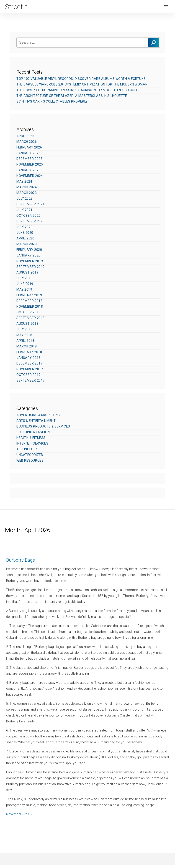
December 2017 (29, 363)
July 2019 (24, 278)
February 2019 (29, 295)
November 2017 (29, 369)
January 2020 (28, 255)
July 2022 (24, 198)
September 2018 (30, 318)
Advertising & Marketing (38, 415)
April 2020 (25, 238)
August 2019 (27, 272)
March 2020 (26, 244)
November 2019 (29, 261)
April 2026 (25, 136)
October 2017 (28, 375)
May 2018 (24, 335)
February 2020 (29, 249)
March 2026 (26, 141)
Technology (27, 449)
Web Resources (30, 460)
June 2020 (24, 232)
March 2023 (26, 193)
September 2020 (30, 221)
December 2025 (29, 159)
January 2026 (28, 153)
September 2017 (30, 380)
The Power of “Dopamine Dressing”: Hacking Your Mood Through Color (78, 90)
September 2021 (30, 204)
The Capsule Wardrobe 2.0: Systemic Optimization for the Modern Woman (81, 84)
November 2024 (29, 176)
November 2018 (29, 306)
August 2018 (27, 323)
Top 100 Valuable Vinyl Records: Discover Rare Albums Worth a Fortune (81, 78)
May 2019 (24, 289)
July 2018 (24, 329)
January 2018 (28, 358)
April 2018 (25, 340)
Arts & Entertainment (36, 420)
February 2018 (29, 352)
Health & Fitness (31, 438)
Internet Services (32, 443)
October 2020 (28, 215)
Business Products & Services (43, 426)
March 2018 (26, 346)
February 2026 (29, 147)
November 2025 (29, 164)
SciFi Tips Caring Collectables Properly (52, 101)
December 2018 (29, 301)
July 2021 (24, 210)
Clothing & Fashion (33, 432)
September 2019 (30, 267)
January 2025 (28, 170)
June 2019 (24, 284)
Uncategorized (29, 455)
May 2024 (24, 181)
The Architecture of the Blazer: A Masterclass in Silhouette (71, 96)
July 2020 (24, 227)
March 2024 (26, 187)
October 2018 (28, 312)
